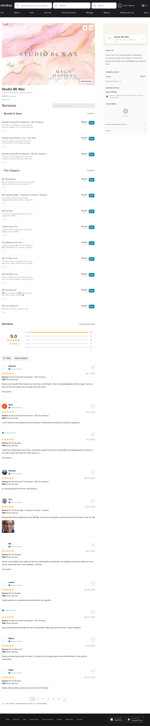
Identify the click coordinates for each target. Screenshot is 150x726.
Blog (7, 719)
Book (91, 123)
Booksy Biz (69, 719)
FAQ (24, 719)
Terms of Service (47, 719)
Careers (59, 719)
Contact (79, 719)
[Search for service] (73, 105)
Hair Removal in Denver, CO (25, 704)
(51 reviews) (11, 96)
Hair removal (9, 704)
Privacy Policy (34, 719)
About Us (16, 719)
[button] (33, 6)
